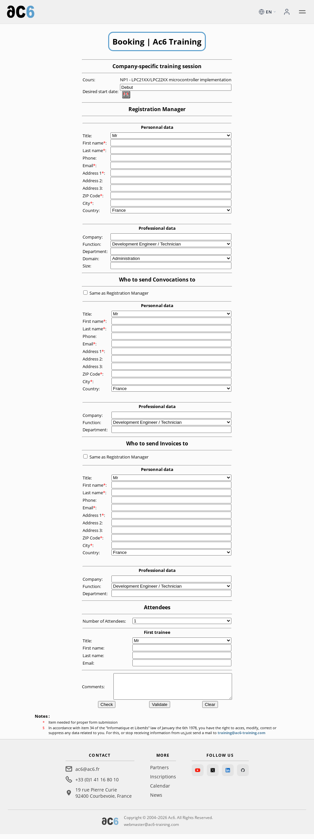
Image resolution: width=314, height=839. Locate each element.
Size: (87, 266)
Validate (159, 709)
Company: (93, 237)
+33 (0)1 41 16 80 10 (97, 784)
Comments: (94, 689)
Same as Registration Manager (118, 293)
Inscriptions (163, 781)
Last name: (95, 150)
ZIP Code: (93, 196)
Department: (95, 251)
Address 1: (94, 173)
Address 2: (93, 181)
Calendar (160, 791)
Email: (90, 165)
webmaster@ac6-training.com (151, 829)
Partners (159, 772)
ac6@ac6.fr (87, 774)
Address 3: (93, 188)
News (156, 800)
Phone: (90, 158)
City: (88, 203)
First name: (95, 143)
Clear (210, 709)
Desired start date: (101, 91)
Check (107, 709)
